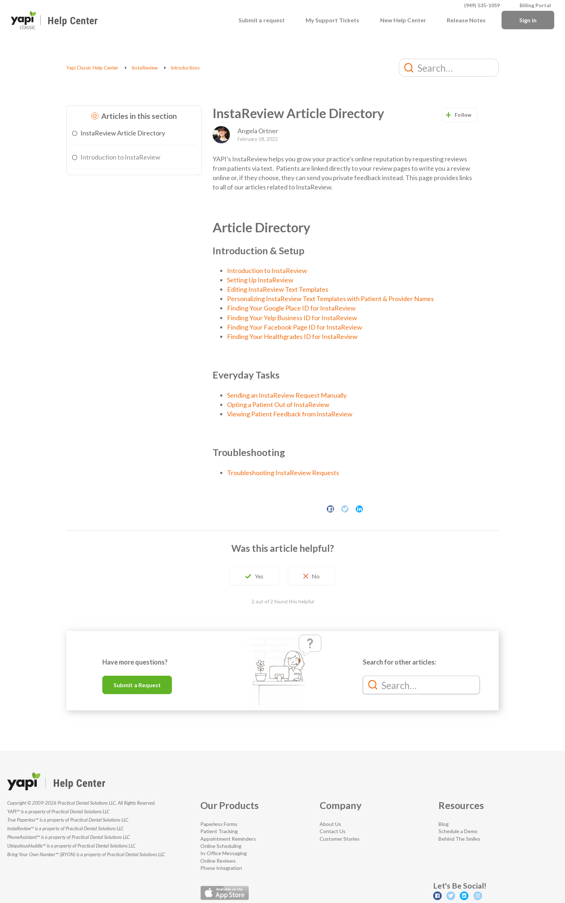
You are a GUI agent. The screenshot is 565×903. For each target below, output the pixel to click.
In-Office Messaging (223, 853)
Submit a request (262, 20)
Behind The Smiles (459, 839)
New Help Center (403, 20)
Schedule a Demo (458, 831)
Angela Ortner (257, 131)
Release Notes (466, 20)
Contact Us (333, 831)
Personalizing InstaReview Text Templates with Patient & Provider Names (330, 299)
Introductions (185, 68)
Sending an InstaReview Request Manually (287, 395)
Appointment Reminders (228, 839)
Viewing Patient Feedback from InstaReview (289, 414)
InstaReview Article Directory (122, 133)
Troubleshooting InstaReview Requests (283, 473)
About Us (330, 824)
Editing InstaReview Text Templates (277, 289)
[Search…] (449, 68)
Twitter (344, 509)
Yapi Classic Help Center (92, 68)
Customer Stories (340, 839)
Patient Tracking (219, 831)
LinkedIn (359, 509)
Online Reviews (218, 861)
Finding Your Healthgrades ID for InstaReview (292, 336)
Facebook (330, 509)
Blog (444, 824)
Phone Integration (221, 868)
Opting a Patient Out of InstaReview (278, 404)
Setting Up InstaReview (260, 280)
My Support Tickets (333, 20)
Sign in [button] (528, 20)
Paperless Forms (218, 824)
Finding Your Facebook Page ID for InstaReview (294, 327)
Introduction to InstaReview (120, 157)
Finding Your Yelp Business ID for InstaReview (292, 318)
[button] (254, 576)
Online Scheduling (220, 846)
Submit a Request (137, 684)
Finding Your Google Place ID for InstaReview (291, 308)
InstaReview (144, 68)
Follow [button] (463, 115)
